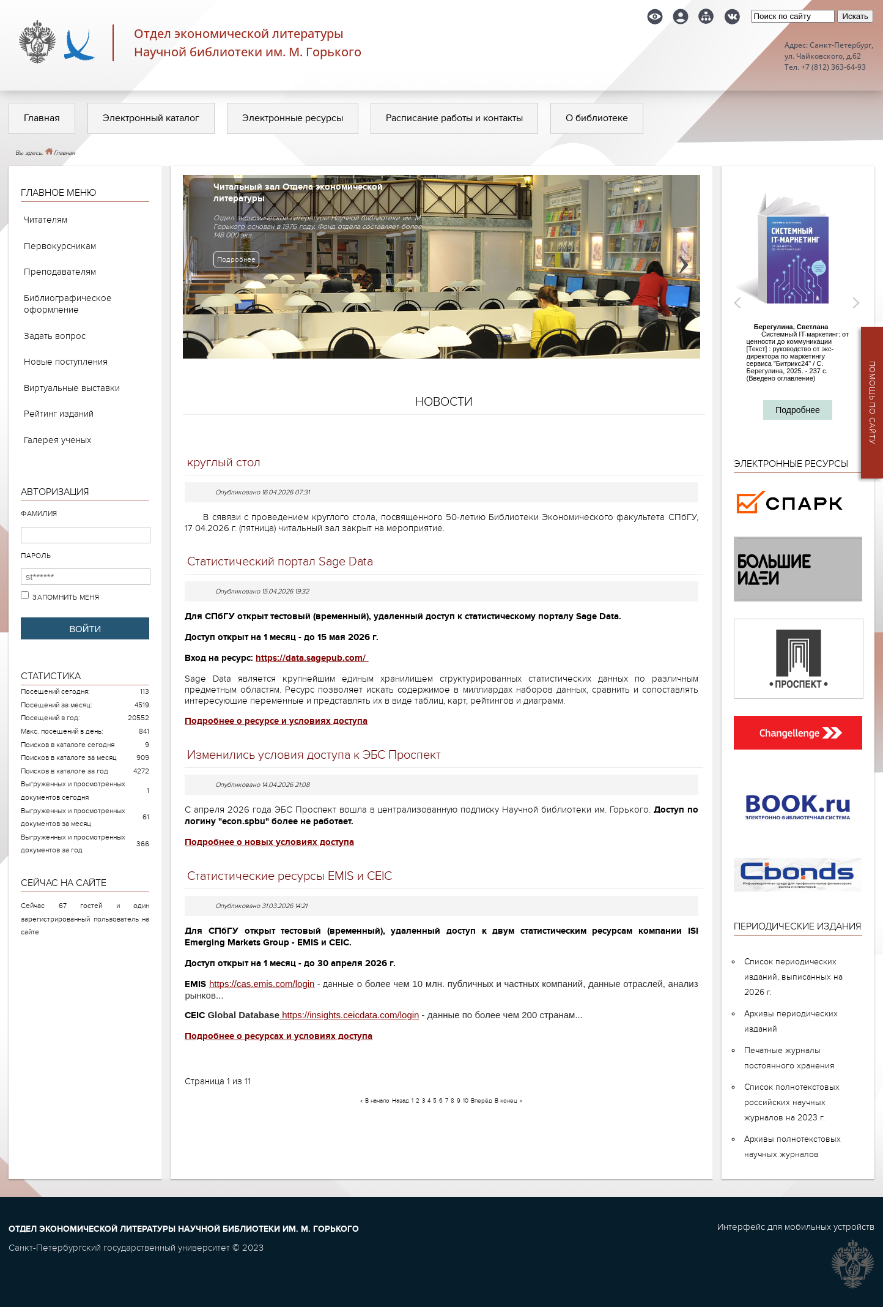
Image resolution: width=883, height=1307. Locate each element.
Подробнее (236, 259)
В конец (506, 1100)
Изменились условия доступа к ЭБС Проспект (314, 755)
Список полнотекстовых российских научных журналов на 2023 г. (792, 1102)
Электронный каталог (151, 118)
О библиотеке (597, 118)
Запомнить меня (65, 597)
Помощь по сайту (872, 403)
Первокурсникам (60, 245)
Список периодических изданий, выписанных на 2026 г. (793, 976)
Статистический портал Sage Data (280, 561)
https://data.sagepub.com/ (311, 658)
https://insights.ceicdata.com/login (350, 1015)
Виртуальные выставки (72, 387)
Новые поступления (66, 361)
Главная (42, 118)
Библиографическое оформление (68, 304)
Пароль (36, 555)
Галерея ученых (57, 439)
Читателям (45, 219)
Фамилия (39, 513)
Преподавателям (60, 271)
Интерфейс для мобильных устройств (795, 1226)
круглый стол (223, 462)
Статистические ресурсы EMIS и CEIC (289, 876)
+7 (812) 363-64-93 (833, 67)
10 (465, 1100)
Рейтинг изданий (59, 413)
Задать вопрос (55, 335)
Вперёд (481, 1100)
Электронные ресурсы (292, 118)
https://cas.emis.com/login (262, 983)
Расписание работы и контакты (454, 118)
